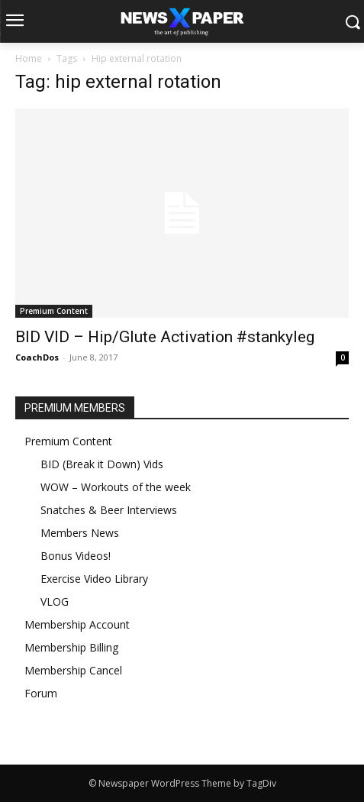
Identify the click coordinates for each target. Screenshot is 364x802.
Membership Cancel (73, 670)
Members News (79, 533)
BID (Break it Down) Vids (101, 464)
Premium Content (54, 311)
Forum (40, 693)
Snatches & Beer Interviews (108, 510)
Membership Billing (71, 647)
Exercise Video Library (94, 578)
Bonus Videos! (75, 555)
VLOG (54, 601)
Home (28, 58)
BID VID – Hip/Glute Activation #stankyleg (164, 337)
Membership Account (77, 624)
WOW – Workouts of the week (115, 487)
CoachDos (37, 357)
